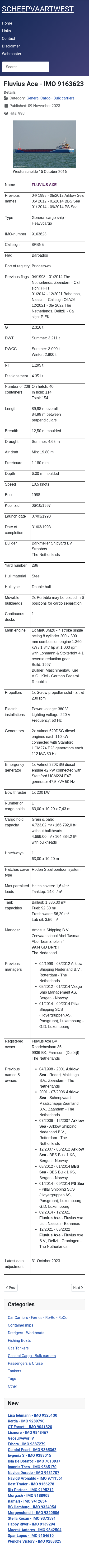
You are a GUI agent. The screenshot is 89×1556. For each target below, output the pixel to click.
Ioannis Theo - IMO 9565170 (32, 1467)
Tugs (12, 1378)
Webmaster (11, 54)
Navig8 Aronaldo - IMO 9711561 (35, 1478)
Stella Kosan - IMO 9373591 (32, 1518)
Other (12, 1386)
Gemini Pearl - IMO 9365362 (32, 1449)
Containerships (20, 1325)
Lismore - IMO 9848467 (28, 1432)
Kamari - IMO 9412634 (27, 1501)
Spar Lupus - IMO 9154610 (31, 1535)
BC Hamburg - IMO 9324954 (32, 1507)
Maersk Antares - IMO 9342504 (34, 1530)
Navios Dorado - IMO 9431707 (33, 1472)
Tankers (14, 1371)
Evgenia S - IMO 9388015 (29, 1455)
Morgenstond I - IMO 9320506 (33, 1512)
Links (6, 31)
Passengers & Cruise (25, 1363)
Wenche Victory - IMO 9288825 (34, 1541)
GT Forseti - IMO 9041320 (30, 1427)
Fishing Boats (19, 1340)
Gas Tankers (18, 1348)
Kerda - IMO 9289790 (26, 1421)
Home (7, 23)
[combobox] (25, 67)
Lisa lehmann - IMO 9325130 (32, 1415)
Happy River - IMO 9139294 (31, 1524)
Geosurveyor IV (21, 1438)
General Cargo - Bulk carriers (32, 1356)
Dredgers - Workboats (26, 1333)
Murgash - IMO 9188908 (29, 1495)
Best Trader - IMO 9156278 (31, 1484)
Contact (8, 38)
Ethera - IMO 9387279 (26, 1444)
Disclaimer (11, 46)
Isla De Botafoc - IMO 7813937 (34, 1461)
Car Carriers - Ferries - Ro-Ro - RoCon (39, 1317)
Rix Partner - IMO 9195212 (31, 1490)
